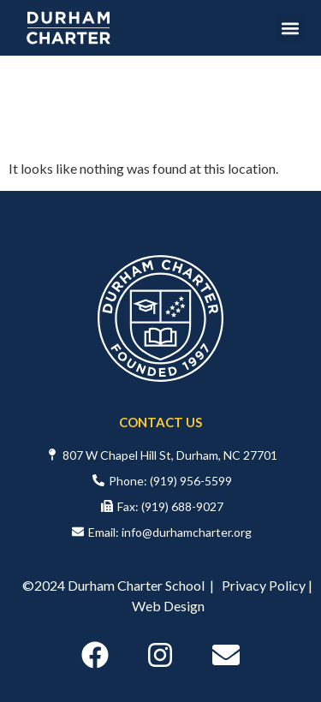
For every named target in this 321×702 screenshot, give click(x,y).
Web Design (168, 606)
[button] (290, 28)
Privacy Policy (264, 585)
